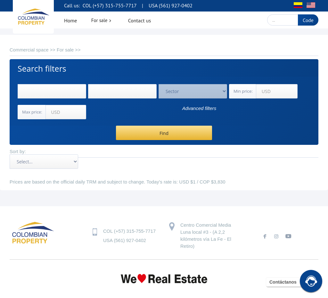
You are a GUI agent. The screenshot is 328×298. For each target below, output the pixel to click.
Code (308, 20)
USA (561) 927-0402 (171, 5)
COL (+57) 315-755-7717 (108, 5)
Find (164, 133)
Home (70, 20)
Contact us (139, 20)
